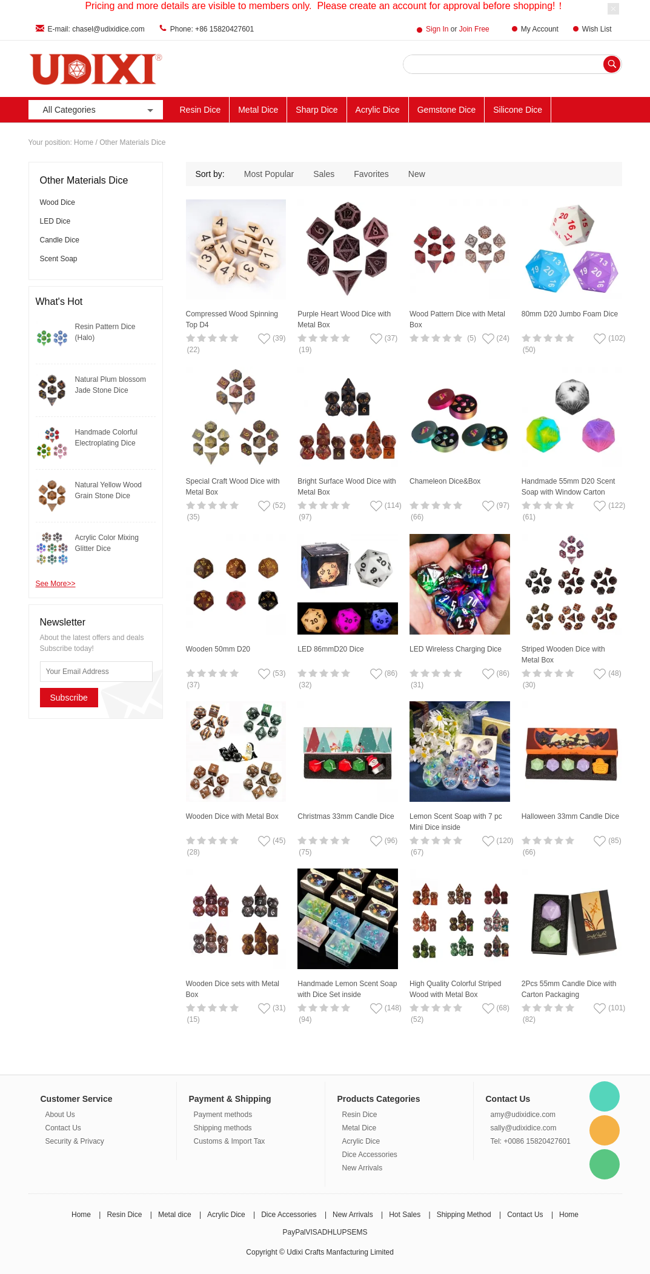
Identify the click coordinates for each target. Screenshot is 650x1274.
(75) (305, 852)
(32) (305, 685)
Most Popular (269, 174)
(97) (305, 517)
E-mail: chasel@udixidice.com (96, 29)
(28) (193, 852)
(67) (417, 852)
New (416, 174)
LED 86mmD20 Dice (330, 649)
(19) (305, 349)
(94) (305, 1019)
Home (83, 142)
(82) (529, 1019)
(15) (193, 1019)
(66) (417, 517)
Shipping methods (223, 1128)
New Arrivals (362, 1168)
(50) (529, 349)
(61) (529, 517)
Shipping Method (464, 1214)
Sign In (437, 29)
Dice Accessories (369, 1154)
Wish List (597, 29)
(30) (529, 685)
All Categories (99, 110)
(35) (193, 517)
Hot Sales (404, 1214)
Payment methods (223, 1114)
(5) (471, 338)
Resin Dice (200, 110)
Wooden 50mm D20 (218, 649)
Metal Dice (258, 110)
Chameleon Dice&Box (445, 481)
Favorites (371, 174)
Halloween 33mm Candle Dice (570, 816)
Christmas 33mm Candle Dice (345, 816)
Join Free (474, 29)
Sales (323, 174)
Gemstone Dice (446, 110)
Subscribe (69, 697)
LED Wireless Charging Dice (456, 649)
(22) (193, 349)
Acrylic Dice (378, 110)
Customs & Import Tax (229, 1141)
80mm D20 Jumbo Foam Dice (570, 314)
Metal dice (174, 1214)
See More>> (56, 583)
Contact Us (63, 1128)
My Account (540, 29)
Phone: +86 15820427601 (212, 29)
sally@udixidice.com (524, 1128)
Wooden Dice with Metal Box (232, 816)
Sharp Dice (316, 110)
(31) (417, 685)
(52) (417, 1019)
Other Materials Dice (132, 142)
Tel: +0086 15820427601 (531, 1141)
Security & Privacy (74, 1141)
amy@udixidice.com (523, 1114)
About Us (60, 1114)
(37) (193, 685)
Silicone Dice (517, 110)
